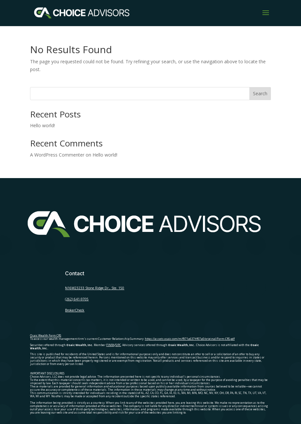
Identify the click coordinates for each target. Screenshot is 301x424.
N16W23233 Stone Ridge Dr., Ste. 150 (94, 288)
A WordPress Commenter (57, 155)
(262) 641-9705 (77, 299)
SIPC (118, 345)
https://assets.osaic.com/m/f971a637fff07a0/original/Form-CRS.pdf (190, 339)
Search (260, 93)
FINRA (110, 345)
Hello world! (42, 125)
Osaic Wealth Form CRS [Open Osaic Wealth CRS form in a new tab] (45, 335)
